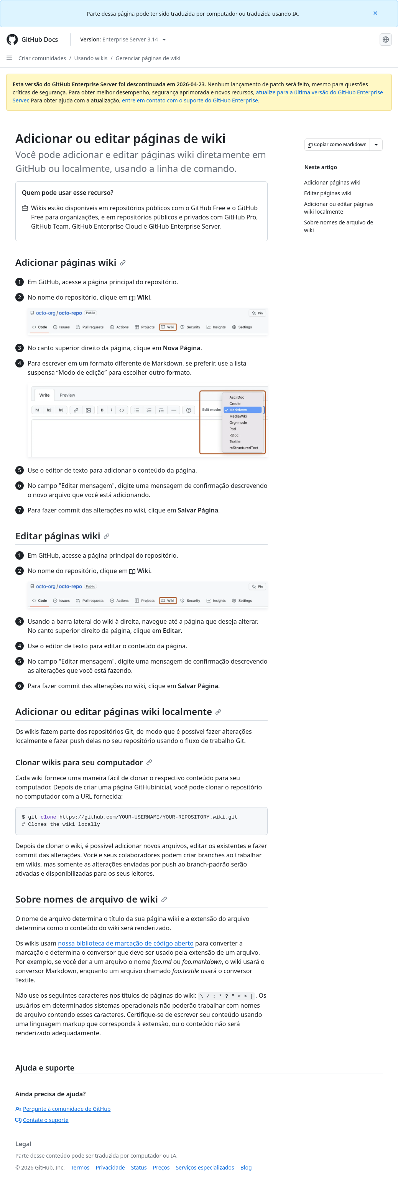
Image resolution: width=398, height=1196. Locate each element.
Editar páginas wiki (62, 535)
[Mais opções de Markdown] (376, 144)
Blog (246, 1167)
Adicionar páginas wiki (70, 262)
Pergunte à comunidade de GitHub (62, 1108)
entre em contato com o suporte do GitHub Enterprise (190, 100)
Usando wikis (91, 58)
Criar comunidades (42, 58)
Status (139, 1167)
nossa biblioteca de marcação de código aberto (126, 943)
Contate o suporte (42, 1120)
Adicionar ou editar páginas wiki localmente (118, 711)
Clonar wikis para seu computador (83, 762)
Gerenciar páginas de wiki (147, 58)
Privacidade (110, 1167)
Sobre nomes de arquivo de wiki (91, 899)
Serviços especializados (205, 1167)
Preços (161, 1167)
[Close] (376, 12)
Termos (80, 1167)
